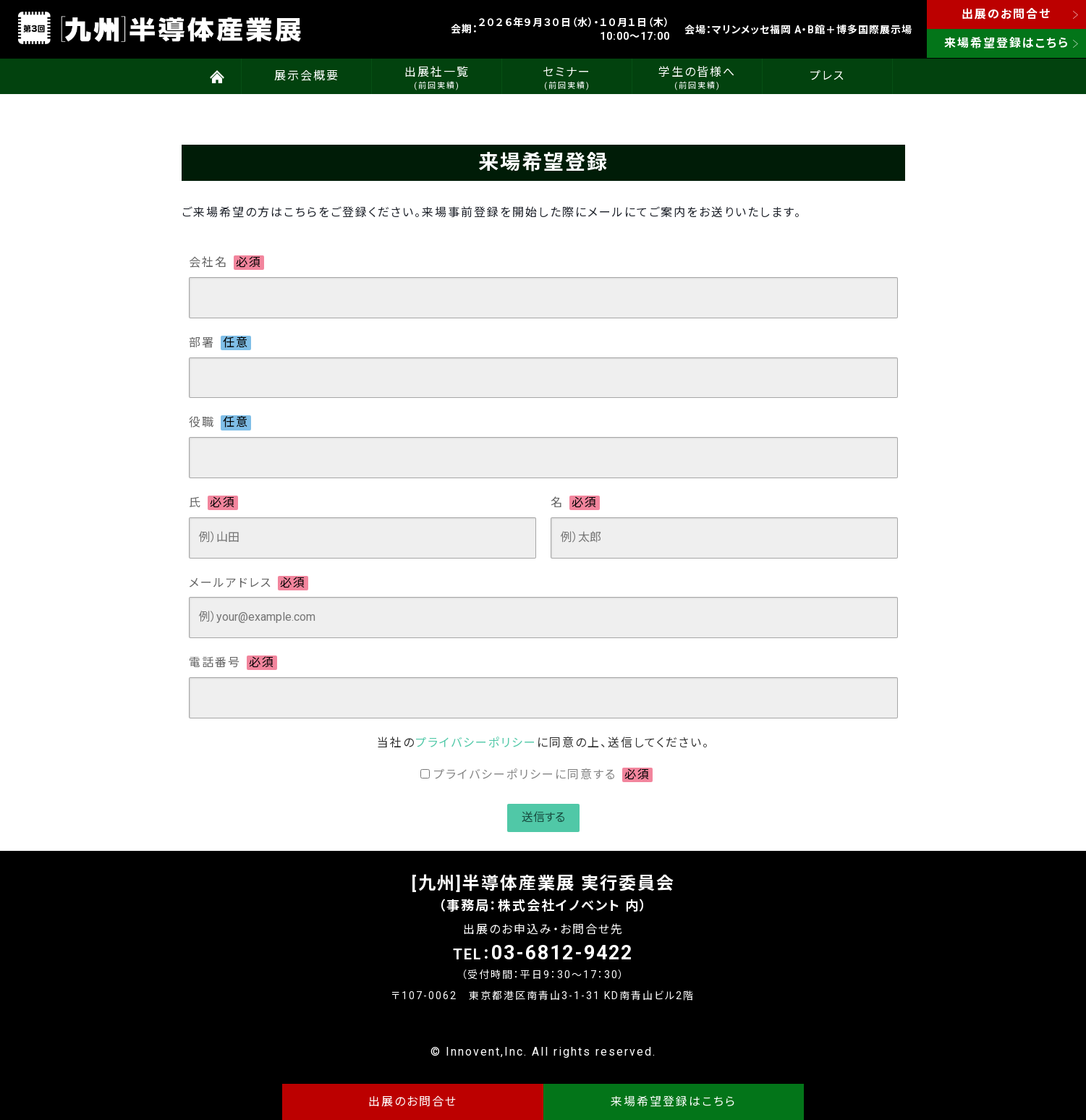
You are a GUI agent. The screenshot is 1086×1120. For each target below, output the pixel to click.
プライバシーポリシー (476, 743)
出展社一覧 (437, 77)
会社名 (226, 262)
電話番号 (233, 663)
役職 (220, 422)
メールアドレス (248, 583)
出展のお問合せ (1006, 14)
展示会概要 (306, 75)
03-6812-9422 (562, 952)
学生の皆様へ (697, 77)
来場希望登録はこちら (1006, 43)
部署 (220, 343)
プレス (827, 75)
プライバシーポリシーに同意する (543, 775)
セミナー (567, 77)
